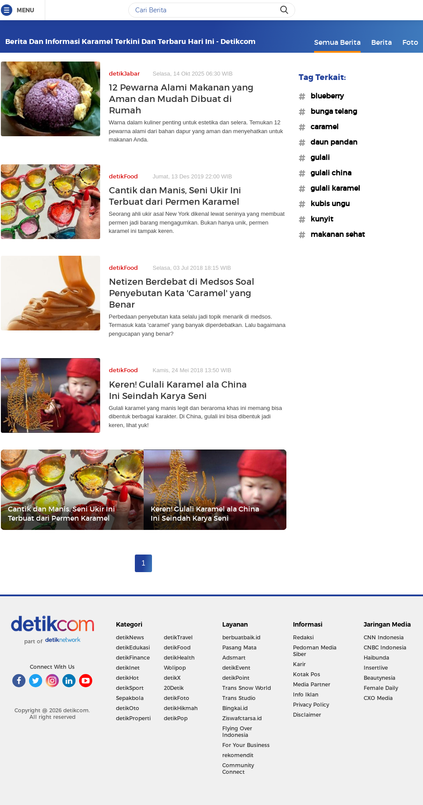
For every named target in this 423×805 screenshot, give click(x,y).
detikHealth (179, 657)
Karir (299, 664)
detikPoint (235, 677)
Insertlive (376, 667)
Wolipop (175, 667)
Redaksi (303, 637)
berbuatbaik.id (241, 637)
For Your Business (246, 745)
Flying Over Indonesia (237, 731)
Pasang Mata (239, 647)
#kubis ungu (327, 203)
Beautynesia (379, 677)
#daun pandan (331, 142)
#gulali (317, 157)
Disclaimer (307, 714)
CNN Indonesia (384, 637)
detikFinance (133, 657)
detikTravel (178, 637)
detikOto (127, 708)
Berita (381, 42)
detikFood (177, 647)
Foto (410, 42)
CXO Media (378, 698)
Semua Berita (337, 42)
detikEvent (236, 667)
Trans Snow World (246, 688)
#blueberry (324, 95)
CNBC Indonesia (385, 647)
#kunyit (319, 218)
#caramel (322, 126)
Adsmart (234, 657)
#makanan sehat (335, 234)
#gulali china (328, 172)
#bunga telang (331, 111)
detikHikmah (181, 708)
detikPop (176, 718)
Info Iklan (305, 694)
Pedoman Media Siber (314, 650)
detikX (172, 677)
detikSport (130, 688)
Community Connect (238, 768)
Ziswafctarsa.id (242, 718)
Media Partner (311, 684)
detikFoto (176, 698)
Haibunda (376, 657)
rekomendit (237, 755)
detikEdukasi (133, 647)
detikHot (127, 677)
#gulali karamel (332, 188)
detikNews (130, 637)
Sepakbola (130, 698)
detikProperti (133, 718)
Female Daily (381, 688)
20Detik (174, 688)
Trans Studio (239, 698)
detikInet (128, 667)
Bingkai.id (235, 708)
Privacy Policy (311, 704)
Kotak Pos (306, 674)
